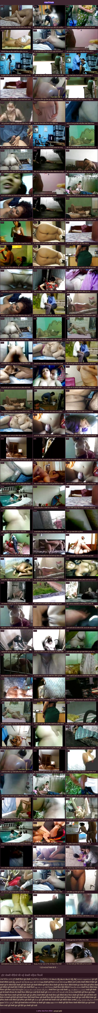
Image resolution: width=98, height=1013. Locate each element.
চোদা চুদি (12, 979)
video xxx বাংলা (52, 1003)
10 (53, 967)
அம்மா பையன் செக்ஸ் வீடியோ (36, 990)
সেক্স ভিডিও (4, 979)
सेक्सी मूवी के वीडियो (6, 985)
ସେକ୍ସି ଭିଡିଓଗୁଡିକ (17, 990)
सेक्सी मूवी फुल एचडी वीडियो (81, 997)
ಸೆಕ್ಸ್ (75, 979)
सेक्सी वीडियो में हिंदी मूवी (89, 982)
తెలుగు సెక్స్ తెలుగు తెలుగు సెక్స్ (63, 979)
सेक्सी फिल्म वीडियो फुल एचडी (26, 992)
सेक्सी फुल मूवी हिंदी (17, 1005)
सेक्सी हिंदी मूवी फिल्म (81, 992)
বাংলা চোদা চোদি (54, 992)
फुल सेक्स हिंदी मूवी (83, 985)
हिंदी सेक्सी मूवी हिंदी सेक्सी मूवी (23, 985)
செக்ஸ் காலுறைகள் (84, 979)
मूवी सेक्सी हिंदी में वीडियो (15, 987)
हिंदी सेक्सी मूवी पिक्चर (64, 997)
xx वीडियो (68, 982)
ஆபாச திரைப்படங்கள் (77, 990)
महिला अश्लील (72, 1000)
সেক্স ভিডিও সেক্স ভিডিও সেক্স (41, 979)
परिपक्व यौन (13, 992)
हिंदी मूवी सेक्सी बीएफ (22, 1003)
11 (55, 967)
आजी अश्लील (76, 982)
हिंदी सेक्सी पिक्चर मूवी (35, 997)
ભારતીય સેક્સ (76, 987)
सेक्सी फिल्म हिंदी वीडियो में (62, 987)
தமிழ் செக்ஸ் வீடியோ (85, 1000)
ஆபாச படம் (40, 987)
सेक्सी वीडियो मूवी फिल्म (41, 985)
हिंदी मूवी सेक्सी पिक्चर (20, 997)
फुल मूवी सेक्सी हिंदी (45, 1000)
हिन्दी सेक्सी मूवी (42, 992)
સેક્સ (37, 1000)
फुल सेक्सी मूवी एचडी (30, 1005)
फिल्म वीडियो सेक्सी (71, 985)
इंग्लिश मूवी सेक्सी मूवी (27, 1000)
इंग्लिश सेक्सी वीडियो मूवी (40, 995)
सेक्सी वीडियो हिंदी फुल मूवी (82, 1003)
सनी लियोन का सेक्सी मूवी (37, 1003)
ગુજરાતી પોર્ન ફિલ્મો (22, 982)
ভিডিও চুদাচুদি (9, 1003)
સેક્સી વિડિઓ (60, 982)
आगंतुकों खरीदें (58, 1011)
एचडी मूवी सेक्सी (91, 990)
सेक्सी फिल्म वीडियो (87, 987)
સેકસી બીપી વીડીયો (67, 992)
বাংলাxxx (40, 982)
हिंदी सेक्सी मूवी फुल (25, 995)
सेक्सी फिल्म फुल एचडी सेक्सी (58, 990)
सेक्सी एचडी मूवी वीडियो (59, 1000)
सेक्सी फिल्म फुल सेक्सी (23, 979)
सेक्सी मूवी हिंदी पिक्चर (66, 1003)
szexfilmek (49, 2)
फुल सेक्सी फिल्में (29, 987)
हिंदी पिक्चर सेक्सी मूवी (12, 995)
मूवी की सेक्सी (4, 992)
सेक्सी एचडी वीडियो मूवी (12, 1000)
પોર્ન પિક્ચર (49, 987)
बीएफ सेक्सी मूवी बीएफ (57, 985)
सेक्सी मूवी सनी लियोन (86, 995)
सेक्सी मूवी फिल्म (49, 982)
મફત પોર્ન (33, 982)
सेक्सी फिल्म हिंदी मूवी (50, 997)
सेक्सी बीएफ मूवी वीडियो (56, 995)
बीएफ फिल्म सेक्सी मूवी (71, 995)
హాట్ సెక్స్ (12, 982)
